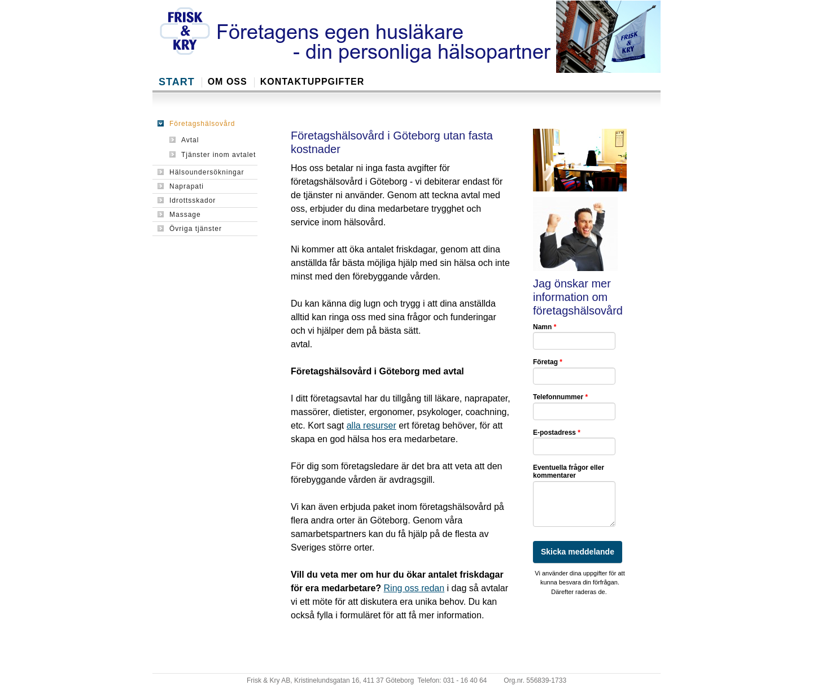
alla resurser (371, 425)
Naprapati (181, 186)
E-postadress (556, 433)
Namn (544, 327)
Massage (179, 215)
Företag (547, 362)
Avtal (184, 140)
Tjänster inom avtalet (212, 155)
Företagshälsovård (196, 124)
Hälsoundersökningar (201, 172)
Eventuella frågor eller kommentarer (568, 471)
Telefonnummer (560, 397)
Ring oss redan (414, 588)
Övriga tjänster (190, 229)
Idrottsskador (187, 200)
